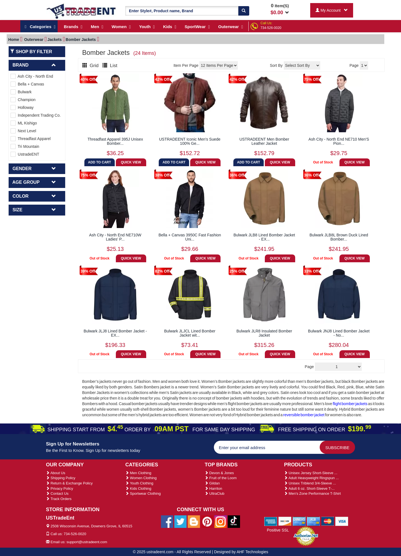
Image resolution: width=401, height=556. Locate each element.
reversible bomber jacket (304, 415)
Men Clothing (138, 473)
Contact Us (57, 493)
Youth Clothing (139, 483)
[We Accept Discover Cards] (285, 521)
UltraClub (214, 493)
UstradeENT (25, 154)
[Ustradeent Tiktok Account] (234, 521)
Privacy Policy (59, 488)
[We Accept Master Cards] (327, 521)
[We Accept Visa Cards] (341, 521)
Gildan (212, 483)
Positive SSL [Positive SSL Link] (278, 530)
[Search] (243, 11)
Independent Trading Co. (36, 115)
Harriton (213, 488)
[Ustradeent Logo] (81, 11)
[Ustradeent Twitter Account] (180, 521)
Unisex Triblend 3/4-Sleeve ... (310, 483)
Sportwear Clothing (143, 493)
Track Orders (59, 499)
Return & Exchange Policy (69, 483)
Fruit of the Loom (221, 478)
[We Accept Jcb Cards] (313, 521)
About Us (55, 473)
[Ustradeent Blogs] (194, 521)
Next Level (23, 130)
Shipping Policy (60, 478)
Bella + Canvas (27, 84)
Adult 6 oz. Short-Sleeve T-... (309, 488)
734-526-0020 (271, 28)
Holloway (22, 107)
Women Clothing (141, 478)
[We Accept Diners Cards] (299, 521)
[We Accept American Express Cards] (270, 521)
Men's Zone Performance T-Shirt (312, 493)
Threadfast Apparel (31, 138)
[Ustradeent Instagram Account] (220, 521)
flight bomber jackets (350, 403)
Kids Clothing (138, 488)
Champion (23, 99)
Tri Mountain (25, 146)
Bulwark (21, 91)
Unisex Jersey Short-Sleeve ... (310, 473)
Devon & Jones (219, 473)
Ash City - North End (32, 76)
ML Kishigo (24, 123)
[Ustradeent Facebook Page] (167, 521)
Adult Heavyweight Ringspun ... (311, 478)
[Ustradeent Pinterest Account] (207, 521)
